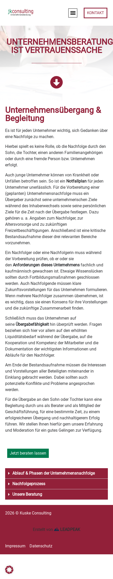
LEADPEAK (67, 529)
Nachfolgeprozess (28, 483)
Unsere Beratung (27, 494)
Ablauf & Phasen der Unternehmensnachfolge (53, 473)
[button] (72, 12)
